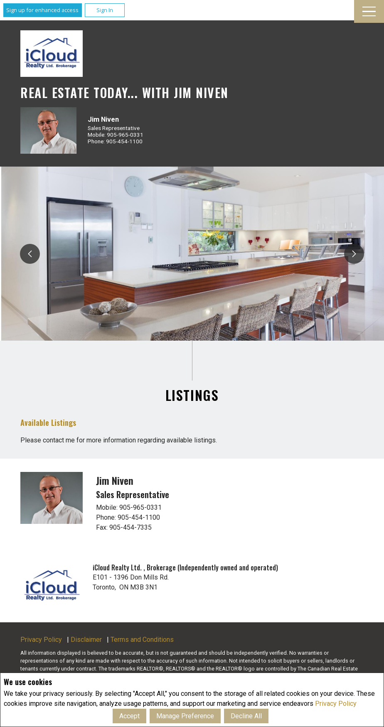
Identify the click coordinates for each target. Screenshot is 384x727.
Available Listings (48, 422)
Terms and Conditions (142, 639)
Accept (129, 716)
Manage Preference (185, 716)
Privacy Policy (336, 703)
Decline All (246, 716)
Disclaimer (86, 639)
